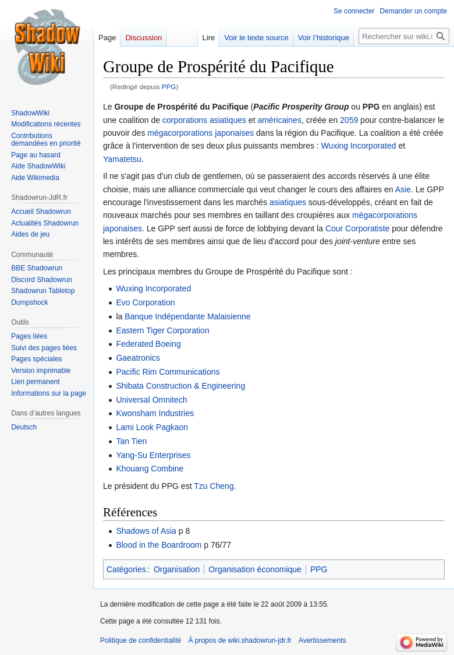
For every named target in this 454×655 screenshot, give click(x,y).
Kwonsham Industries (155, 413)
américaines (279, 120)
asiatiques (228, 120)
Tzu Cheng (213, 486)
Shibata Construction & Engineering (180, 385)
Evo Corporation (145, 302)
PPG (169, 86)
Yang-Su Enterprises (153, 455)
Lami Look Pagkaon (152, 427)
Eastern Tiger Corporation (162, 330)
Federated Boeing (148, 343)
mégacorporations (179, 133)
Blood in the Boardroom (158, 545)
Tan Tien (131, 441)
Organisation (177, 569)
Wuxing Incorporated (358, 145)
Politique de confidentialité (140, 640)
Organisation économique (255, 569)
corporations (184, 120)
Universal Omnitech (151, 399)
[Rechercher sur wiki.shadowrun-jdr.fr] (404, 36)
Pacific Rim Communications (167, 371)
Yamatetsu (122, 159)
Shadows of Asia (146, 531)
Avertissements (322, 640)
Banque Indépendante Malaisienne (187, 316)
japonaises (234, 133)
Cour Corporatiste (357, 228)
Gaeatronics (137, 357)
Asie (403, 189)
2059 (349, 120)
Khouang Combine (149, 468)
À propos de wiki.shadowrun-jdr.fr (239, 640)
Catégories (126, 569)
